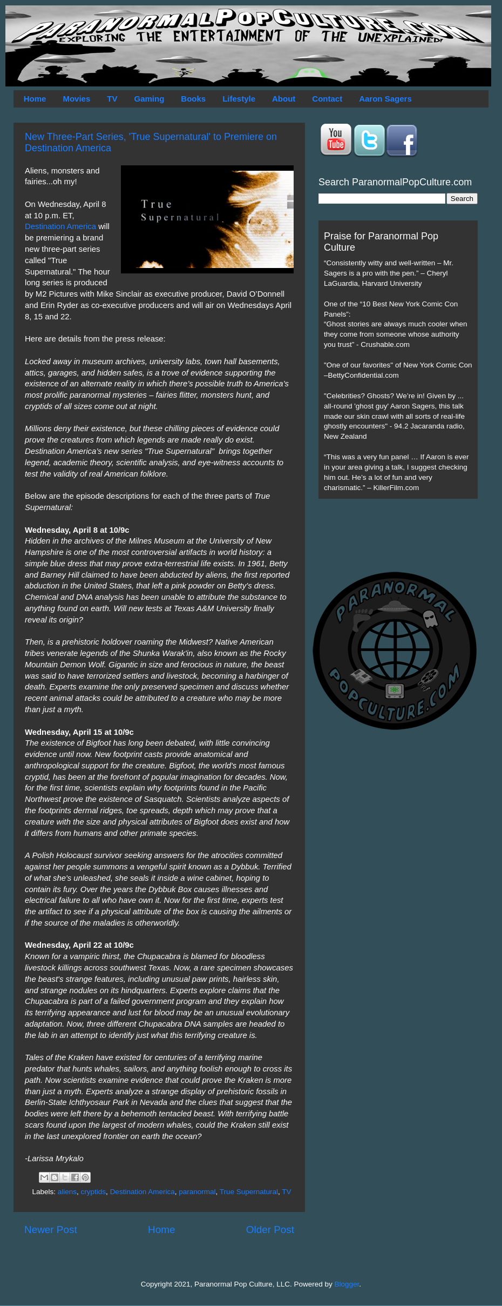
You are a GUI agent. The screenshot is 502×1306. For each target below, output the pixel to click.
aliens (67, 1192)
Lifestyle (238, 98)
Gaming (149, 98)
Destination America (60, 226)
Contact (327, 98)
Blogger (347, 1284)
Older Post (270, 1229)
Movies (76, 98)
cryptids (93, 1192)
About (283, 98)
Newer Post (50, 1229)
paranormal (197, 1192)
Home (35, 98)
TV (112, 98)
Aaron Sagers (385, 98)
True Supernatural (249, 1192)
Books (193, 98)
